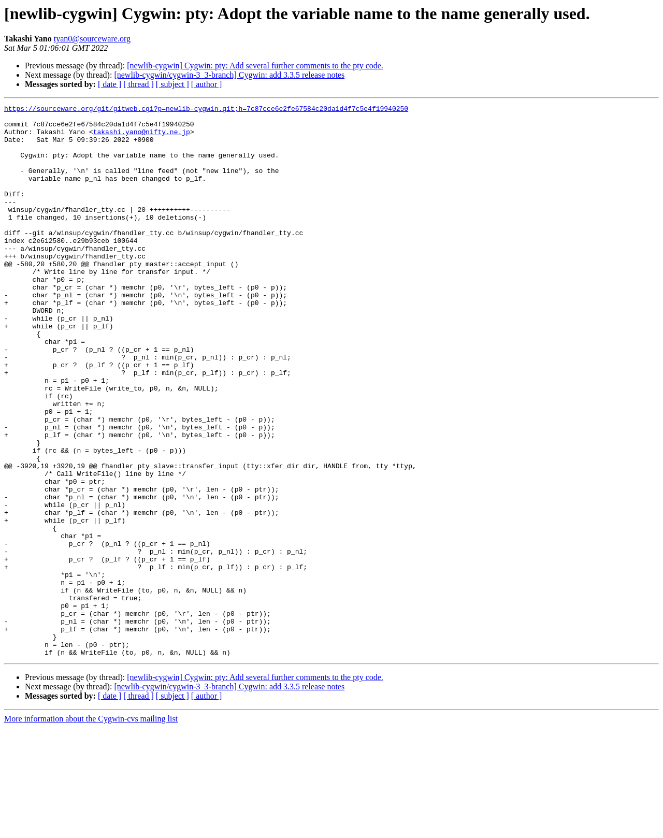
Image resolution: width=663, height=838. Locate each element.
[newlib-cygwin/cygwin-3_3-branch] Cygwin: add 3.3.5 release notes (229, 74)
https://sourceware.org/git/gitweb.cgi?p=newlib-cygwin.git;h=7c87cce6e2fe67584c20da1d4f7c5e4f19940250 (206, 109)
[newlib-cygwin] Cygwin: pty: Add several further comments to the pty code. (255, 65)
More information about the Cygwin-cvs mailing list (91, 829)
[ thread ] (138, 84)
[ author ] (206, 84)
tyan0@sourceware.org (92, 38)
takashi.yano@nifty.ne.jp (141, 137)
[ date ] (109, 84)
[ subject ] (172, 84)
